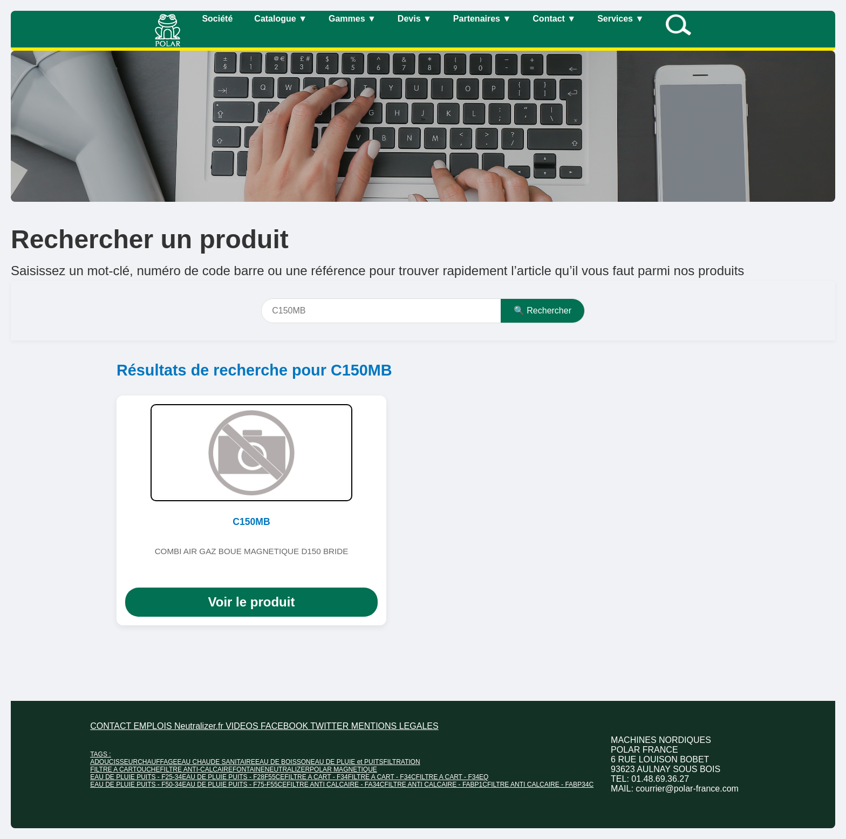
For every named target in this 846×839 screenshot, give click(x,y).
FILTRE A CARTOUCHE (125, 769)
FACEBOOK (285, 726)
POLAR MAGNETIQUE (343, 769)
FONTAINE (249, 769)
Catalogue (280, 18)
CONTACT (111, 726)
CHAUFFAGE (157, 762)
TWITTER (330, 726)
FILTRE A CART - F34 (315, 777)
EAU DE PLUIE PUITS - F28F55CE (233, 777)
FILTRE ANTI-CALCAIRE (196, 769)
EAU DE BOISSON (283, 762)
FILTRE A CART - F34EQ (452, 777)
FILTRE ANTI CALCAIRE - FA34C (335, 784)
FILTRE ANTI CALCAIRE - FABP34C (540, 784)
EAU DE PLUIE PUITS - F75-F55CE (234, 784)
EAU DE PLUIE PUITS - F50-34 (136, 784)
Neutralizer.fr (200, 726)
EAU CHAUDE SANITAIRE (216, 762)
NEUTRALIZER (287, 769)
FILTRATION (401, 762)
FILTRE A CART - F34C (382, 777)
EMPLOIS (153, 726)
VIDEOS (243, 726)
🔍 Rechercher (542, 310)
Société (217, 18)
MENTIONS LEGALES (395, 726)
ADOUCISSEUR (114, 762)
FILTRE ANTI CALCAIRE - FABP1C (435, 784)
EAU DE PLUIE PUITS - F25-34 (136, 777)
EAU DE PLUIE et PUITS (347, 762)
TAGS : (100, 754)
